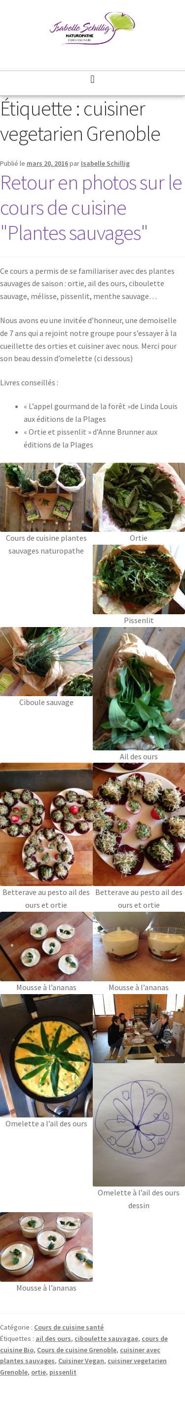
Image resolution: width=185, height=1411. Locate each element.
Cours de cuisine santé (69, 1327)
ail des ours (53, 1338)
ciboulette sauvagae (106, 1338)
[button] (92, 79)
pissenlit (62, 1372)
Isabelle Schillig (105, 163)
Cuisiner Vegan (81, 1360)
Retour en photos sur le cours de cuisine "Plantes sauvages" (91, 207)
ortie (38, 1372)
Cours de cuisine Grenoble (76, 1349)
